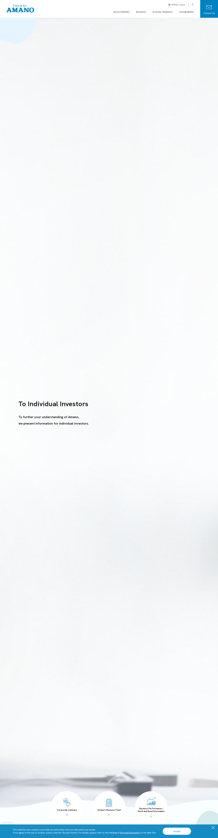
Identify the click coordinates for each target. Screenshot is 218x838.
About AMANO (121, 12)
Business (141, 12)
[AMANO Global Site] (20, 9)
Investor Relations (163, 12)
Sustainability (186, 12)
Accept (176, 831)
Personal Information (130, 832)
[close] (213, 828)
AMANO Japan (176, 4)
